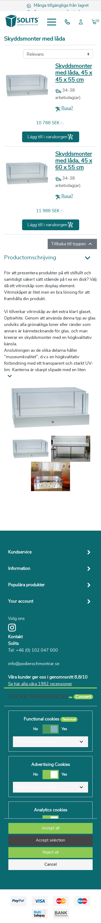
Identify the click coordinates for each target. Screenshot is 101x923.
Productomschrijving (30, 257)
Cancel (50, 864)
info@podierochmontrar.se (33, 664)
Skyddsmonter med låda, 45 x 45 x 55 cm (73, 72)
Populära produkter (26, 585)
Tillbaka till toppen (72, 244)
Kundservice (20, 552)
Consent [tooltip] (83, 697)
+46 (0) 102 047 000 (37, 650)
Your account (20, 601)
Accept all (50, 828)
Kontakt (15, 637)
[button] (50, 741)
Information (19, 568)
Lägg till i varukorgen (50, 137)
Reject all (50, 852)
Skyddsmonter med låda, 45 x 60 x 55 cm (73, 160)
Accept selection (50, 840)
